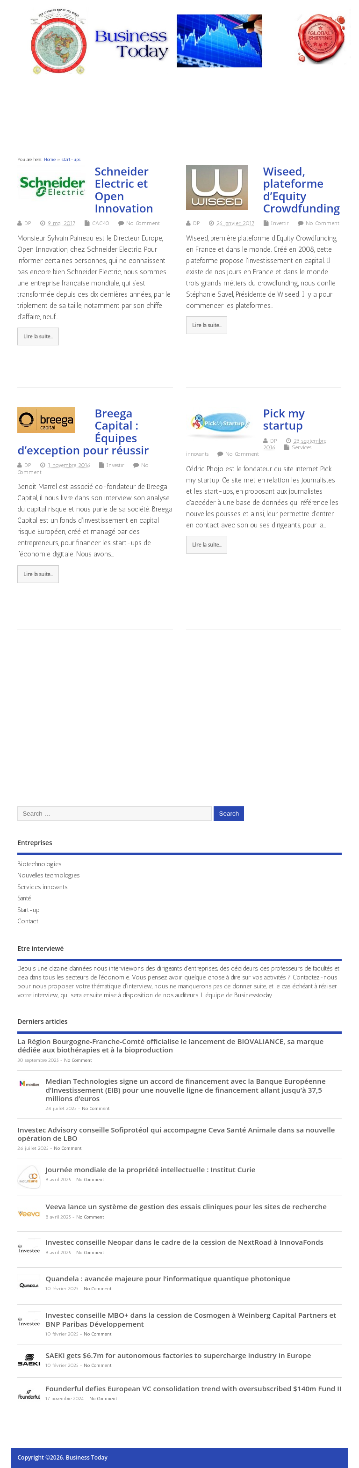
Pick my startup (284, 419)
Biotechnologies (39, 864)
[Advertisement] (181, 118)
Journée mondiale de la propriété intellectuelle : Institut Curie (150, 1169)
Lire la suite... (38, 336)
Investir (280, 223)
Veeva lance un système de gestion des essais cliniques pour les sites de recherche (185, 1206)
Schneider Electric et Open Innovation (123, 189)
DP (27, 223)
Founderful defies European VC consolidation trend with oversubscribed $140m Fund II (193, 1388)
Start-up (28, 909)
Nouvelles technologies (48, 875)
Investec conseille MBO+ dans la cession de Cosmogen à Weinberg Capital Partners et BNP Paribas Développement (190, 1319)
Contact (27, 921)
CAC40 (100, 223)
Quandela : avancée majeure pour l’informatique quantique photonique (167, 1278)
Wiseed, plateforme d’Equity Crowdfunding (301, 189)
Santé (24, 898)
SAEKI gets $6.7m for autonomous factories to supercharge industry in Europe (178, 1355)
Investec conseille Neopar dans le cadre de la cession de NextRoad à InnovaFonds (184, 1242)
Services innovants (42, 887)
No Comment (143, 223)
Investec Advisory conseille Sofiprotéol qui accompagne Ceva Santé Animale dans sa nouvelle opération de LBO (176, 1134)
